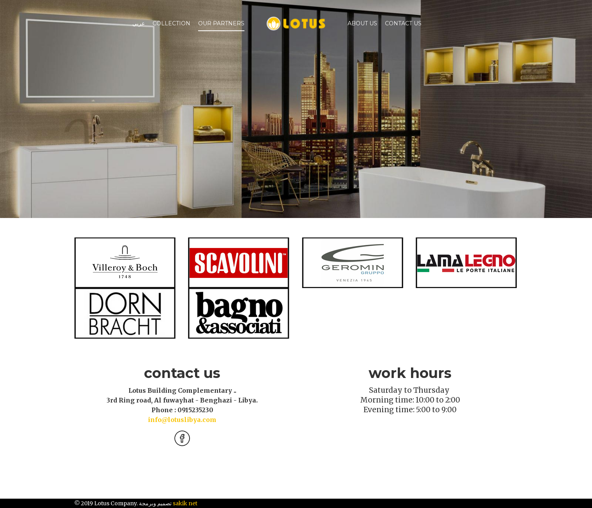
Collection (171, 23)
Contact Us (403, 23)
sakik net (185, 503)
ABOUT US (362, 23)
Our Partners (221, 23)
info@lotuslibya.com (182, 420)
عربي (138, 23)
